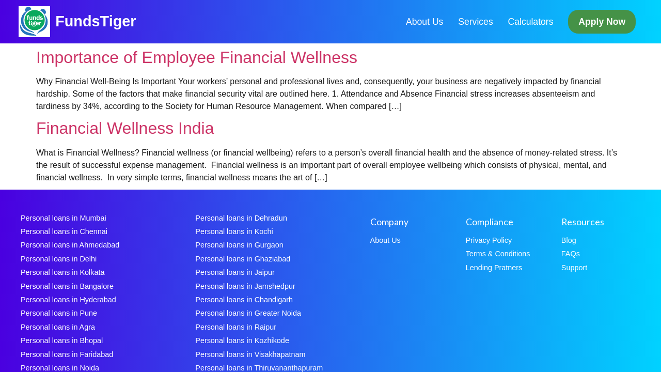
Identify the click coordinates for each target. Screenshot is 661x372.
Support (574, 268)
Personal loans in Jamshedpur (245, 286)
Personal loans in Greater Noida (248, 313)
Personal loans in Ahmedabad (70, 245)
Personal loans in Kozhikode (242, 340)
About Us (424, 22)
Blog (568, 240)
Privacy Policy (489, 240)
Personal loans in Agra (58, 327)
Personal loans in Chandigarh (244, 300)
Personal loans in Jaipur (235, 272)
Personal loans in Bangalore (67, 286)
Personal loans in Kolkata (62, 272)
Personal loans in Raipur (235, 327)
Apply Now (601, 22)
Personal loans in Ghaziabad (242, 259)
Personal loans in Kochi (234, 231)
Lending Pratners (494, 268)
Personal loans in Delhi (59, 259)
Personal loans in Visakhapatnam (250, 354)
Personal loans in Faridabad (67, 354)
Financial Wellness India (125, 128)
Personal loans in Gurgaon (239, 245)
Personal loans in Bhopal (62, 340)
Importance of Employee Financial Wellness (196, 57)
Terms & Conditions (498, 254)
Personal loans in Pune (59, 313)
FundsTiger (95, 21)
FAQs (570, 254)
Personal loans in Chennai (64, 231)
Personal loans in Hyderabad (68, 300)
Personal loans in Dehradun (241, 218)
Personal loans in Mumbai (63, 218)
